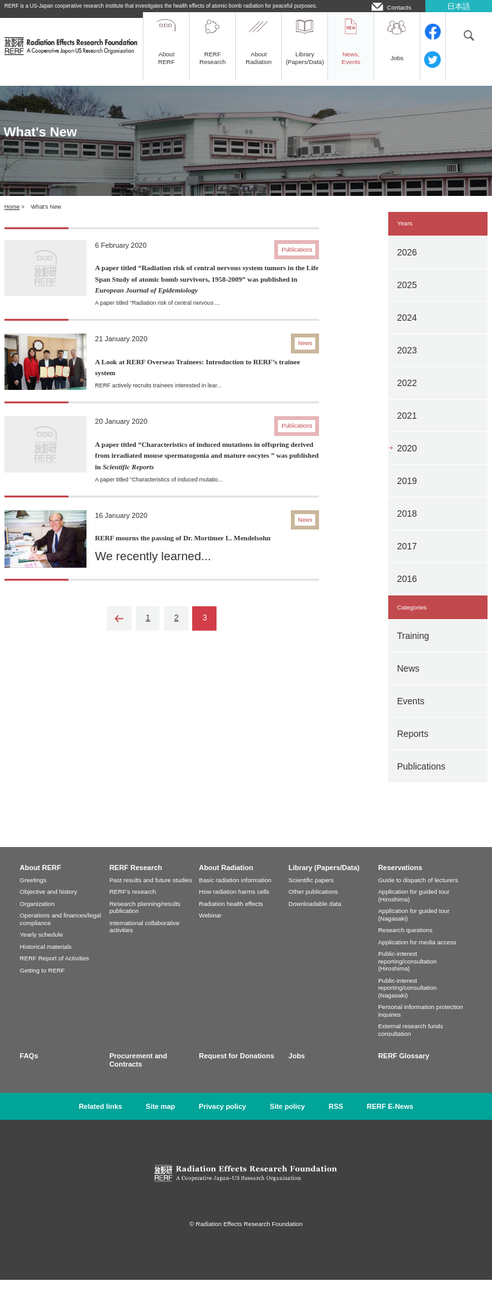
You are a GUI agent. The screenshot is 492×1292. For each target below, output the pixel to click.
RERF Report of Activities (54, 970)
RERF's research (133, 903)
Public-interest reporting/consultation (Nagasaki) (407, 1000)
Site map (161, 1118)
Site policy (287, 1118)
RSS (336, 1118)
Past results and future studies (151, 892)
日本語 (458, 6)
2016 (407, 591)
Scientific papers (310, 892)
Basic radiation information (235, 892)
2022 (407, 395)
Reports (413, 746)
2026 (407, 264)
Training (413, 648)
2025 (407, 297)
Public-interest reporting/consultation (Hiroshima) (407, 973)
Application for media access (417, 954)
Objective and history (49, 903)
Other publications (313, 903)
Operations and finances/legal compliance (60, 931)
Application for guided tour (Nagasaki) (413, 926)
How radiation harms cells (234, 903)
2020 (407, 460)
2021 (407, 428)
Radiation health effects (231, 915)
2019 (407, 493)
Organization (37, 915)
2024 (407, 330)
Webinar (210, 927)
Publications (421, 778)
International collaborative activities (144, 939)
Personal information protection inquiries (420, 1022)
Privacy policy (222, 1118)
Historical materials (46, 958)
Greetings (33, 892)
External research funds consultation (410, 1042)
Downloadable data (314, 915)
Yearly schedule (41, 946)
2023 (407, 362)
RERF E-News (390, 1118)
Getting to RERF (42, 982)
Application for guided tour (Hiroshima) (413, 907)
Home (12, 219)
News (408, 680)
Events (411, 713)
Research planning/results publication (145, 919)
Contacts (399, 6)
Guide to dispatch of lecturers (418, 892)
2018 (407, 526)
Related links (100, 1118)
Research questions (405, 942)
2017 (407, 558)
